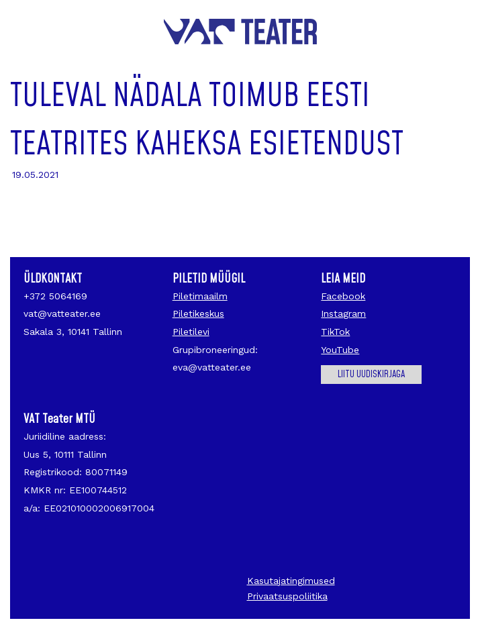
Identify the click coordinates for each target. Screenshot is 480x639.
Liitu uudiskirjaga (371, 374)
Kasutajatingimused (291, 580)
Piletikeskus (198, 313)
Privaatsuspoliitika (287, 596)
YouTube (340, 349)
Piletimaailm (200, 296)
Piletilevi (191, 331)
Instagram (343, 313)
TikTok (335, 331)
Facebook (343, 296)
